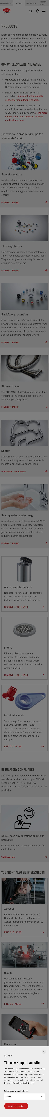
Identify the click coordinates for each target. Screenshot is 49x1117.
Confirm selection (16, 1106)
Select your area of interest (16, 1091)
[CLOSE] (44, 1052)
